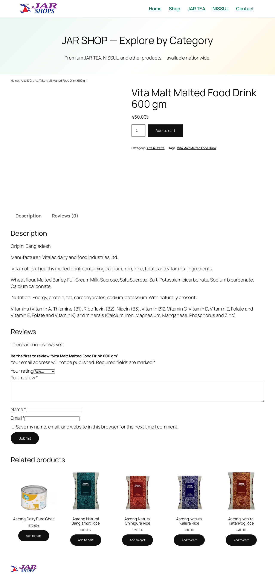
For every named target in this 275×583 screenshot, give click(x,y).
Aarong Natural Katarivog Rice (241, 521)
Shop (174, 8)
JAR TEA (196, 8)
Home (155, 8)
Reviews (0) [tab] (65, 216)
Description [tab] (28, 216)
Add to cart (165, 130)
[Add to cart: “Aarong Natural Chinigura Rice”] (137, 540)
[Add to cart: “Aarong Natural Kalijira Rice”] (189, 540)
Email (17, 418)
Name (18, 409)
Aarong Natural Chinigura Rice (137, 521)
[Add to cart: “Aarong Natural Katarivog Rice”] (241, 540)
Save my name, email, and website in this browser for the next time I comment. (97, 427)
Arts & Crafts (29, 80)
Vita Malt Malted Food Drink (196, 148)
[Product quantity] (138, 130)
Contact (245, 8)
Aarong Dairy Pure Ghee (34, 519)
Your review (24, 377)
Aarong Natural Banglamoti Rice (86, 521)
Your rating (22, 371)
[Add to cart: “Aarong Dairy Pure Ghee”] (33, 535)
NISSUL (220, 8)
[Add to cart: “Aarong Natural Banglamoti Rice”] (85, 540)
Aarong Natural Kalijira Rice (189, 521)
